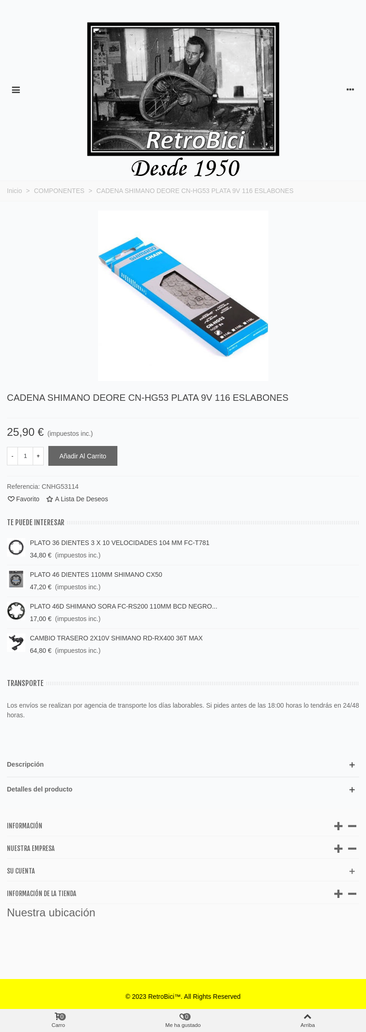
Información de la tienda (41, 893)
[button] (183, 764)
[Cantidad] (25, 456)
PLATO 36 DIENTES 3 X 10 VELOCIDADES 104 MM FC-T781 (119, 542)
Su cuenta (21, 871)
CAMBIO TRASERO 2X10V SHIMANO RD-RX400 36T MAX (116, 638)
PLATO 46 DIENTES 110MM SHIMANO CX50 (96, 574)
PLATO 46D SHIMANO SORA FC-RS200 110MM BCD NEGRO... (123, 606)
